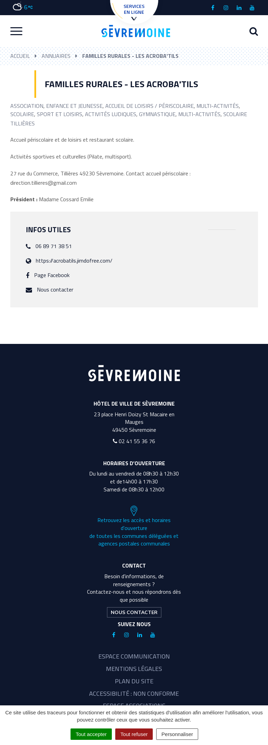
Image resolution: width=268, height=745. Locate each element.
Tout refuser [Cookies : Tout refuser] (134, 734)
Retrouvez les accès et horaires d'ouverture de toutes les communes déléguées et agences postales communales (134, 527)
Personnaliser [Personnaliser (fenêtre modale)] (177, 734)
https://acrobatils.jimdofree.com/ (74, 260)
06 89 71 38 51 (53, 246)
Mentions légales (134, 668)
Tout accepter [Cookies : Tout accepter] (91, 734)
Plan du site (134, 681)
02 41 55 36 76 (134, 441)
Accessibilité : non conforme (134, 693)
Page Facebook (51, 275)
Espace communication (134, 656)
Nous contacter (55, 289)
